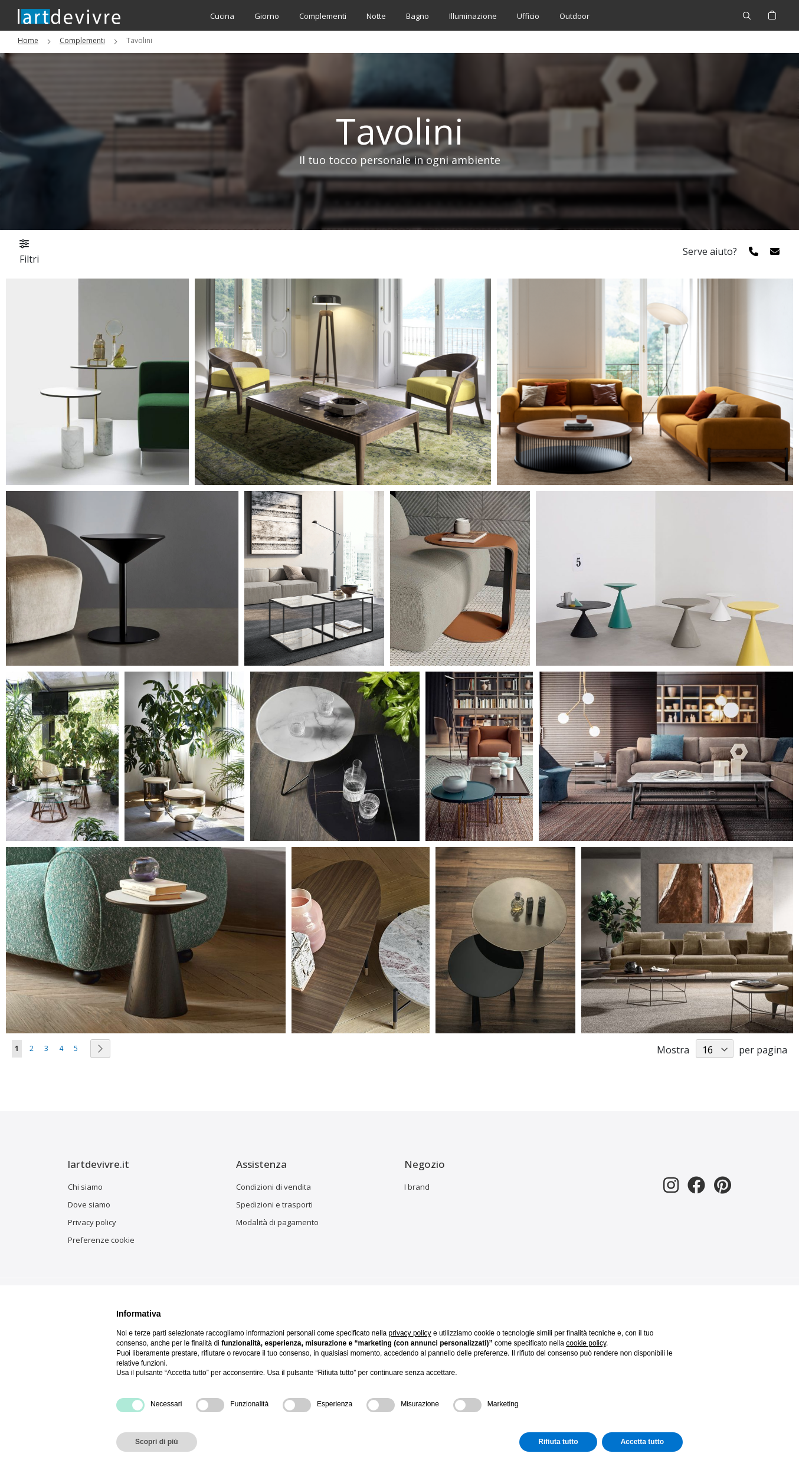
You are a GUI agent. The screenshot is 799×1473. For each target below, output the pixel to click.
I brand (417, 1186)
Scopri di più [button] (156, 1442)
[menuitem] (222, 16)
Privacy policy (92, 1222)
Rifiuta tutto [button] (558, 1442)
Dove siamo (89, 1204)
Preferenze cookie (101, 1240)
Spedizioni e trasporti (274, 1204)
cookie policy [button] (586, 1343)
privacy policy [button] (410, 1333)
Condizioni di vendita (273, 1186)
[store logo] (69, 15)
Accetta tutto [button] (642, 1442)
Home (28, 40)
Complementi (82, 40)
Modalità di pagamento (277, 1222)
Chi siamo (85, 1186)
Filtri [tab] (29, 252)
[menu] (399, 16)
